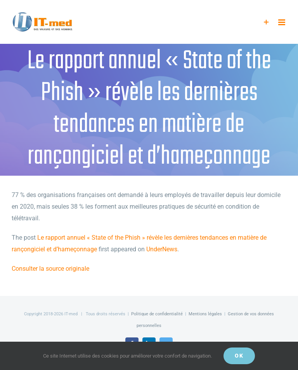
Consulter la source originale (50, 268)
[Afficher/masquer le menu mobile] (282, 22)
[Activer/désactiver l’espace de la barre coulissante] (266, 22)
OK (239, 356)
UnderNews (161, 249)
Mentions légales (205, 313)
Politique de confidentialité (157, 313)
